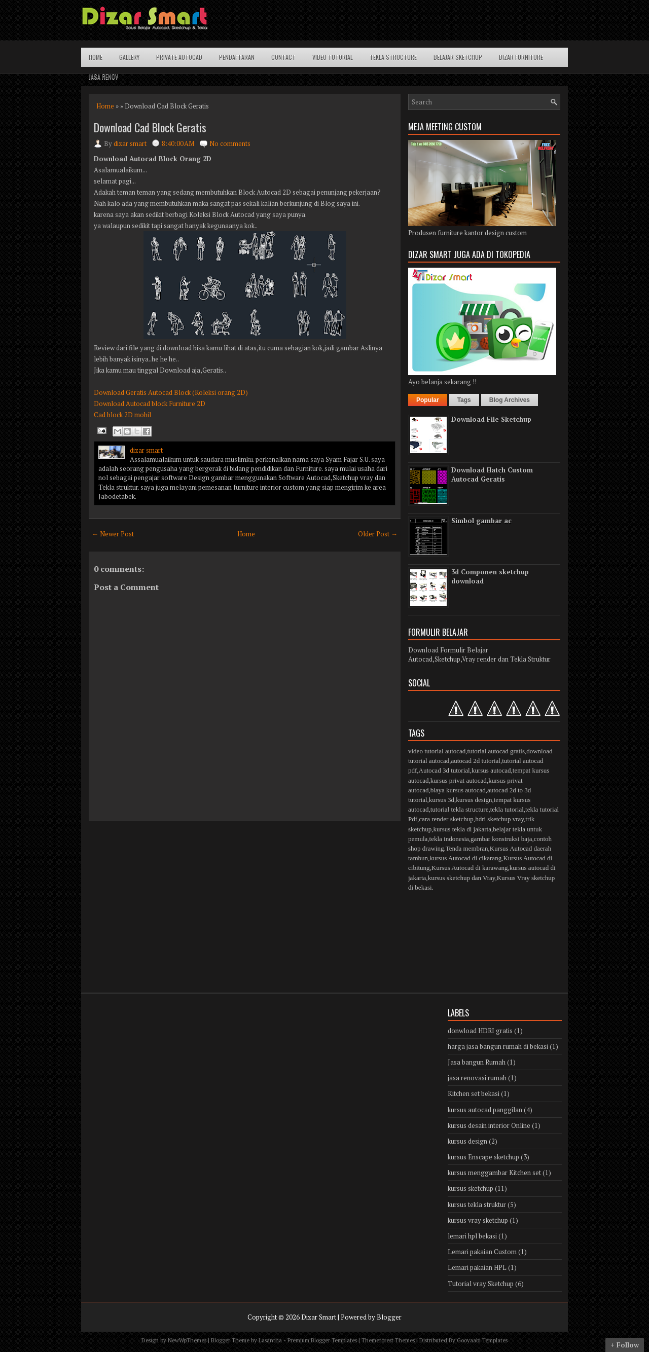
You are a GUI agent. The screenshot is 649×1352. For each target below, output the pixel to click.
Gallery (129, 57)
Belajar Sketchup (458, 57)
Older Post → (378, 533)
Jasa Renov (103, 76)
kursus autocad (491, 770)
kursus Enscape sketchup (483, 1156)
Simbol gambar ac (481, 520)
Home (95, 57)
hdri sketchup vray (499, 819)
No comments (229, 143)
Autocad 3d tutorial (444, 770)
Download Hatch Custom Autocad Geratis (492, 474)
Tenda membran (467, 848)
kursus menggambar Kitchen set (494, 1172)
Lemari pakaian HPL (477, 1267)
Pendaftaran (237, 57)
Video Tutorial (332, 57)
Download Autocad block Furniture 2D (149, 403)
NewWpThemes (187, 1340)
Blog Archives (509, 400)
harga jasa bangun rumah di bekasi (498, 1046)
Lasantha (270, 1340)
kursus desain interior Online (489, 1125)
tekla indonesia (449, 839)
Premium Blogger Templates (322, 1340)
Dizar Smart (318, 1317)
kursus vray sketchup (478, 1220)
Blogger (389, 1317)
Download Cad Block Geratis (150, 127)
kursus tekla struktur (477, 1204)
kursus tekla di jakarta (462, 829)
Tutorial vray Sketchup (481, 1283)
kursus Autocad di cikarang (465, 858)
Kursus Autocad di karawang (469, 867)
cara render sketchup (446, 819)
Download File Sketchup (491, 419)
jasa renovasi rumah (477, 1077)
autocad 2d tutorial (475, 760)
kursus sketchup (470, 1188)
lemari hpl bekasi (472, 1235)
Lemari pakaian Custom (482, 1251)
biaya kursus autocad (458, 790)
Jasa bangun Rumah (477, 1062)
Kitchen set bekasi (473, 1093)
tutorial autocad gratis (496, 751)
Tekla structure (393, 57)
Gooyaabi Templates (482, 1340)
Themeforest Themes (388, 1340)
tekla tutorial (507, 809)
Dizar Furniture (521, 57)
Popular (427, 400)
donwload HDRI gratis (480, 1030)
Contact (283, 57)
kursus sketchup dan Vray (461, 878)
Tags (464, 400)
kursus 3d (441, 799)
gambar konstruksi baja (501, 839)
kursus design (474, 799)
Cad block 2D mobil (122, 414)
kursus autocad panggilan (485, 1109)
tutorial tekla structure (459, 809)
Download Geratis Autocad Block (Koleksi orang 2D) (171, 392)
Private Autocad (179, 57)
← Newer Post (113, 533)
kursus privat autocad (458, 780)
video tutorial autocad (436, 751)
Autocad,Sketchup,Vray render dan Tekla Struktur (479, 659)
